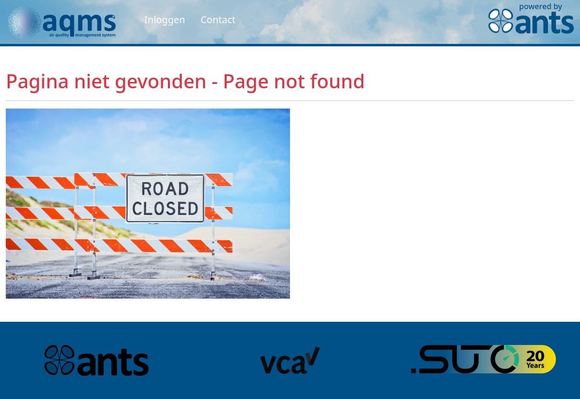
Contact (218, 19)
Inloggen (164, 19)
